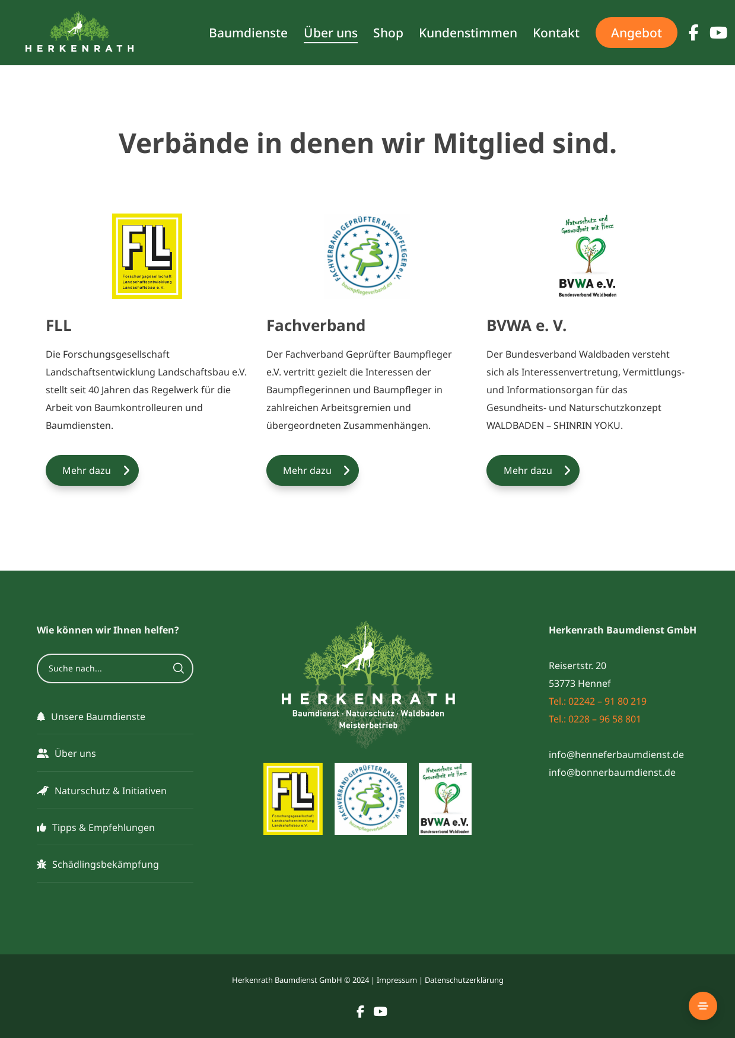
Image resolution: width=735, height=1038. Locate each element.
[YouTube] (709, 32)
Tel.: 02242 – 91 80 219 (598, 701)
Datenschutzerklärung (464, 980)
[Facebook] (688, 32)
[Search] (178, 668)
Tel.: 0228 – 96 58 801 (595, 718)
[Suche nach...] (115, 668)
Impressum (397, 980)
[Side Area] (703, 1006)
